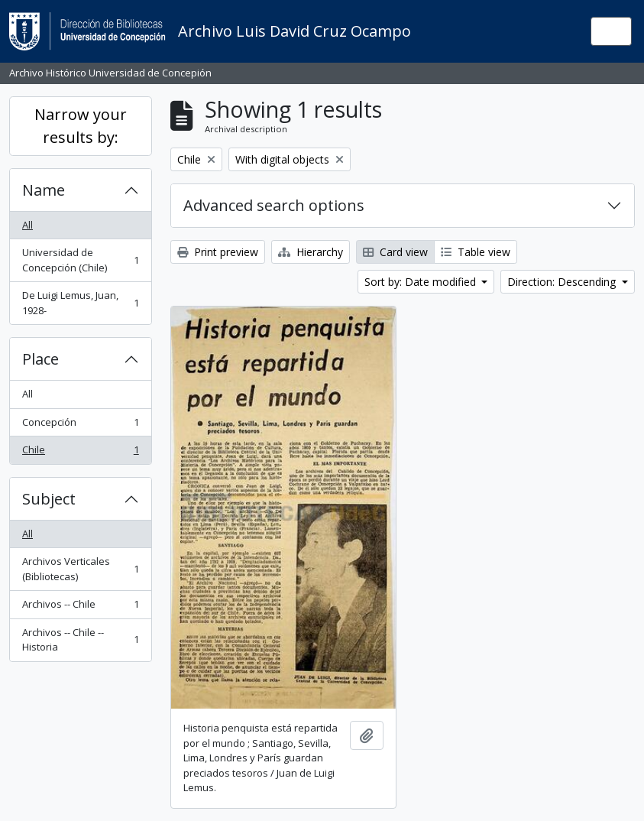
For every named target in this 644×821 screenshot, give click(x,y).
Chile (80, 453)
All (27, 225)
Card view (395, 252)
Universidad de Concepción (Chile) (80, 259)
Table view (475, 252)
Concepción (80, 425)
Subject (49, 498)
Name (43, 190)
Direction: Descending (563, 281)
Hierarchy (310, 252)
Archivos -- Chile (80, 607)
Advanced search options (273, 205)
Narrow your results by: (80, 126)
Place (40, 359)
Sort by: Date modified (421, 281)
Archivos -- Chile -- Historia (80, 639)
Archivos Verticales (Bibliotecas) (80, 568)
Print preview (217, 252)
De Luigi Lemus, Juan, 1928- (80, 302)
